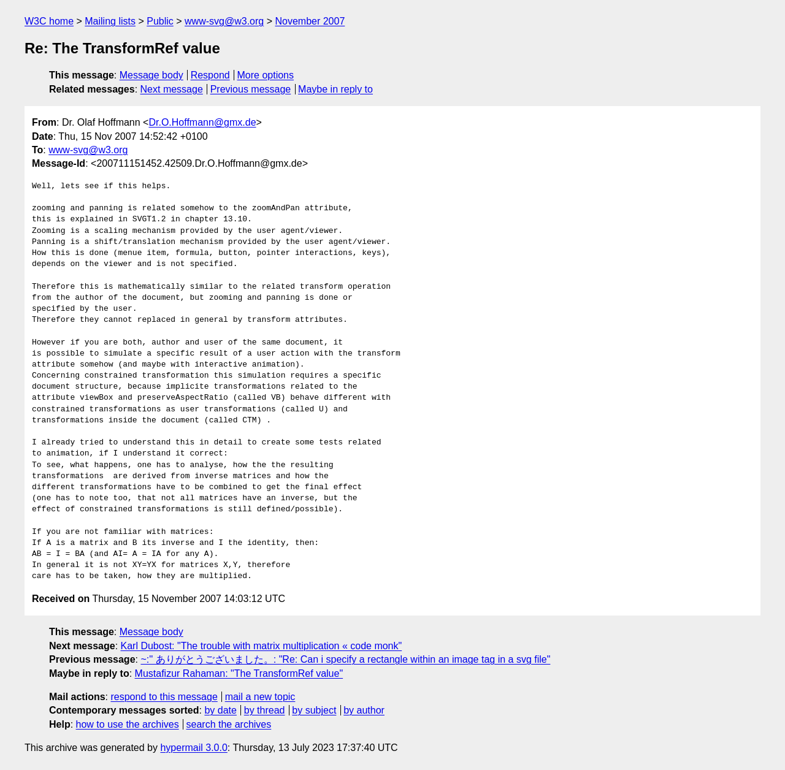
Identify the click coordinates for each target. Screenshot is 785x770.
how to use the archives (127, 724)
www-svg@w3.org (224, 21)
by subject (314, 710)
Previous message (250, 89)
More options (265, 75)
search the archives (229, 724)
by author (364, 710)
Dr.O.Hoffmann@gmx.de (202, 122)
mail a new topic (260, 697)
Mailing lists (110, 21)
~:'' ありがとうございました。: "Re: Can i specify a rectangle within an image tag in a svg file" (345, 659)
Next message (171, 89)
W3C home (49, 21)
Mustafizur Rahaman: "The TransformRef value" (239, 673)
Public (160, 21)
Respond (210, 75)
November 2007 (310, 21)
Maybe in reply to (335, 89)
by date (220, 710)
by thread (264, 710)
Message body (151, 75)
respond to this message (163, 697)
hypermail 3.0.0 (193, 747)
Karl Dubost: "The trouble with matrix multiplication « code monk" (261, 646)
